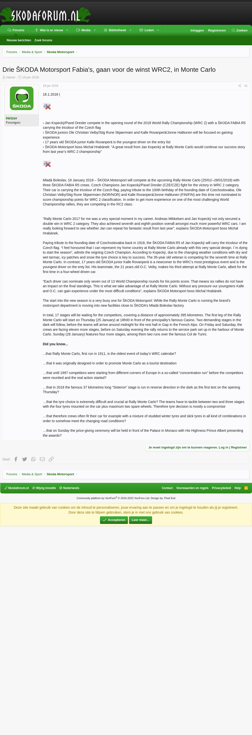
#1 (246, 154)
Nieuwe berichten (19, 40)
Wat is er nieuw (51, 30)
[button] (67, 30)
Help (235, 697)
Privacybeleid (219, 697)
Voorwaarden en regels (190, 697)
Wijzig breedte (46, 697)
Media (86, 30)
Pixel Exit (169, 707)
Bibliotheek (117, 30)
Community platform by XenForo (113, 707)
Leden (149, 30)
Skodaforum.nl (19, 697)
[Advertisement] (126, 97)
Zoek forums (43, 40)
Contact (165, 697)
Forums (18, 30)
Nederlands (72, 697)
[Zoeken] (239, 30)
